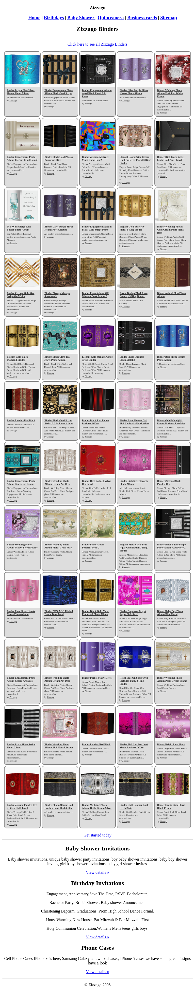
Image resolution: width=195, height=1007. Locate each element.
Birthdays (54, 17)
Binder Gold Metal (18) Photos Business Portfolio (171, 422)
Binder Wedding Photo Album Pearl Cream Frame (172, 679)
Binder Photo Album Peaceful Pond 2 (93, 546)
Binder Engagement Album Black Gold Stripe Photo (97, 228)
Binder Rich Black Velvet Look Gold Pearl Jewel (170, 158)
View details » (97, 872)
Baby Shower (81, 17)
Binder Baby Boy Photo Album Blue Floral (170, 613)
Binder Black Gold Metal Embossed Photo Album (95, 613)
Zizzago (13, 100)
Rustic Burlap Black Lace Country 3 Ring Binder (134, 295)
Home (34, 17)
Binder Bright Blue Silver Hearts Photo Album (21, 92)
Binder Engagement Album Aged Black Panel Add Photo (97, 93)
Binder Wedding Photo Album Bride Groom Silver (96, 806)
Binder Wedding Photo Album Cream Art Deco (57, 482)
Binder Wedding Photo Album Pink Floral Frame (58, 746)
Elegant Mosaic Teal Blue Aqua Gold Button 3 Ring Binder (133, 547)
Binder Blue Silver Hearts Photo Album (171, 358)
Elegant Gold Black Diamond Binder (17, 358)
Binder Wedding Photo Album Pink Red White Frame (170, 93)
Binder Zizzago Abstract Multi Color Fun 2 (95, 158)
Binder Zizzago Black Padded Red (169, 482)
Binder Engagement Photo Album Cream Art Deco (21, 679)
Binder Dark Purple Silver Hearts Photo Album (58, 228)
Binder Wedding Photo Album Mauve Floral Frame (22, 546)
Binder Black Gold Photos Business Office (58, 158)
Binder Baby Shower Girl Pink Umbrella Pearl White (134, 422)
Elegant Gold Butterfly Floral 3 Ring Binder (132, 228)
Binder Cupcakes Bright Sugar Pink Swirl (133, 613)
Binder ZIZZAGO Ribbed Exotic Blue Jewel (58, 613)
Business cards (142, 17)
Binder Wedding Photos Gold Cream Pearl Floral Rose (170, 229)
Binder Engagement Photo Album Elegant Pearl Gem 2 (22, 158)
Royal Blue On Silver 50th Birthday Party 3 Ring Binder (134, 680)
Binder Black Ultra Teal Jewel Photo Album (57, 358)
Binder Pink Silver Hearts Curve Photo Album (21, 613)
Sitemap (168, 17)
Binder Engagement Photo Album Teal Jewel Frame (21, 482)
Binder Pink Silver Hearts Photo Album (134, 482)
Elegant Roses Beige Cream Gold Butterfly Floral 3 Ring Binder (135, 160)
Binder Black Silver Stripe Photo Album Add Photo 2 (171, 546)
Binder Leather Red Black (21, 420)
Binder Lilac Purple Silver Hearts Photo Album (134, 92)
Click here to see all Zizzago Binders (97, 44)
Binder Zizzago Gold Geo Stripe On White (20, 295)
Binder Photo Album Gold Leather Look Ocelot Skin (58, 806)
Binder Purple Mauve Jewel (97, 677)
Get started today (97, 835)
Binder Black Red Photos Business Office (95, 422)
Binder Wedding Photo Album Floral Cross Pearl (58, 546)
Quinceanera (111, 17)
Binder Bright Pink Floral (171, 744)
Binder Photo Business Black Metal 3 (132, 358)
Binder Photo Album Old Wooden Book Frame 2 (95, 295)
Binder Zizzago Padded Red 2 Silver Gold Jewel (22, 806)
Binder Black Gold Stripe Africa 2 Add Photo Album (58, 422)
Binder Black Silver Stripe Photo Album (21, 746)
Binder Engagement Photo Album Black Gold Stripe (58, 92)
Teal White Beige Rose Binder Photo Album (19, 228)
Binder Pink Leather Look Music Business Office (134, 746)
